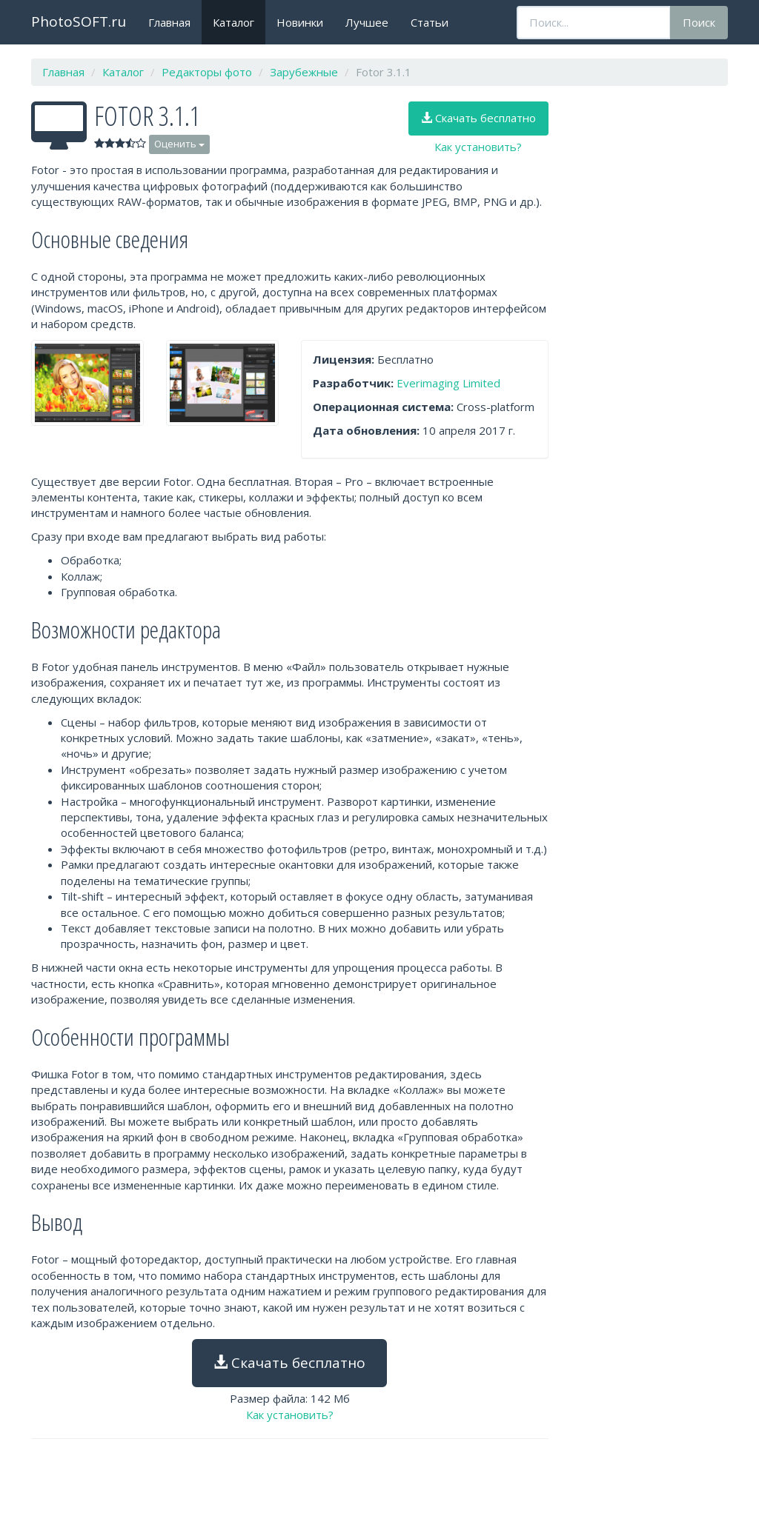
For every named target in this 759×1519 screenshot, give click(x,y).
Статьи (429, 22)
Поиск (699, 22)
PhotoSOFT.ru (78, 21)
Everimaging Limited (448, 382)
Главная (169, 22)
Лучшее (366, 22)
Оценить (179, 143)
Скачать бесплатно (478, 117)
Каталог (233, 22)
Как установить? (478, 146)
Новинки (299, 22)
